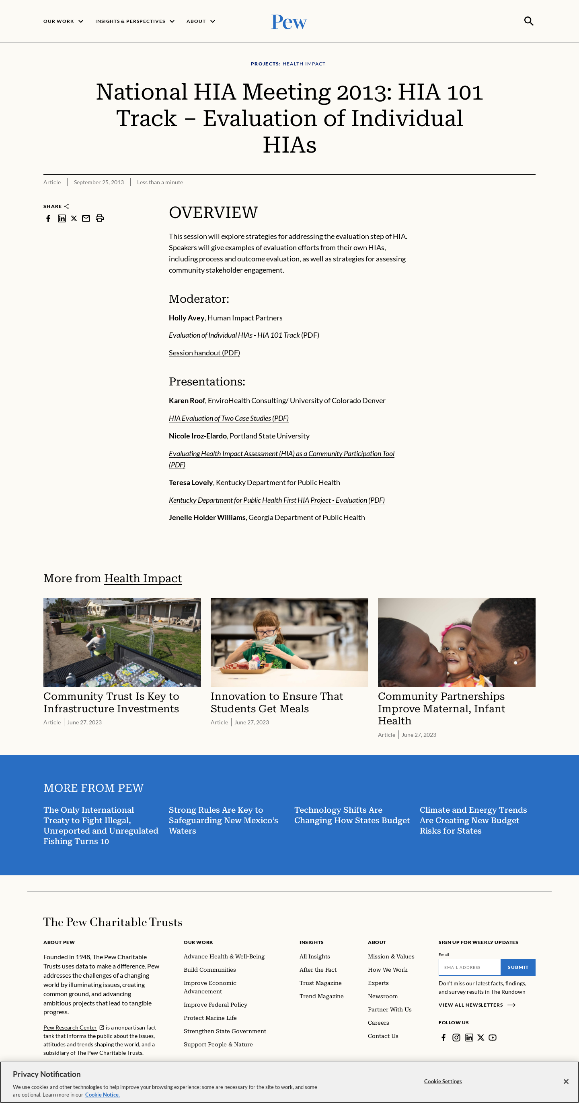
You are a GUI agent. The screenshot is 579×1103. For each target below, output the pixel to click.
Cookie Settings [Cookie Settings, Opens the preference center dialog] (443, 1081)
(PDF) (244, 334)
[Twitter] (481, 1036)
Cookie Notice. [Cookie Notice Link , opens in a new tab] (102, 1094)
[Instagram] (456, 1037)
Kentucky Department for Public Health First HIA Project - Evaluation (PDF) (277, 499)
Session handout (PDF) (204, 351)
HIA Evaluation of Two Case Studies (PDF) (229, 417)
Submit (518, 966)
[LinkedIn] (469, 1037)
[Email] (470, 966)
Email (444, 954)
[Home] (112, 921)
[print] (100, 217)
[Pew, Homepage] (289, 20)
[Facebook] (443, 1037)
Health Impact (143, 577)
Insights (312, 941)
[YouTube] (492, 1037)
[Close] (566, 1082)
